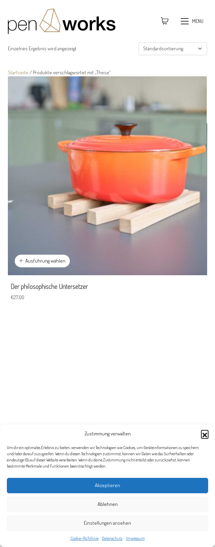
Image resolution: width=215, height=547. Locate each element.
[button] (204, 433)
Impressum (135, 538)
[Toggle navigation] (193, 21)
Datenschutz (112, 538)
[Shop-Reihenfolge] (173, 48)
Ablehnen (108, 504)
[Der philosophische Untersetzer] (107, 175)
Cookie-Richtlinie (85, 538)
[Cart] (164, 21)
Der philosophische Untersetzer (49, 286)
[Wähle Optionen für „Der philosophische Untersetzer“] (42, 261)
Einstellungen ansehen (107, 523)
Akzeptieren (107, 485)
